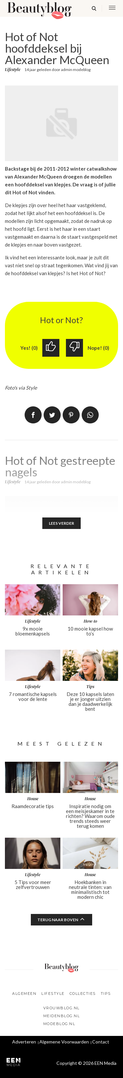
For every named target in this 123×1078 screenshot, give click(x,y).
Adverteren (24, 1041)
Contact (100, 1041)
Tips (106, 993)
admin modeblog (76, 69)
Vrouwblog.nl (61, 1008)
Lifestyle (12, 69)
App (90, 414)
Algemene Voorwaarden (64, 1041)
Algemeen (24, 993)
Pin (71, 414)
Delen (33, 414)
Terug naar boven (57, 919)
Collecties (83, 993)
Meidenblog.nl (61, 1016)
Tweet (52, 414)
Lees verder (61, 523)
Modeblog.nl (59, 1023)
